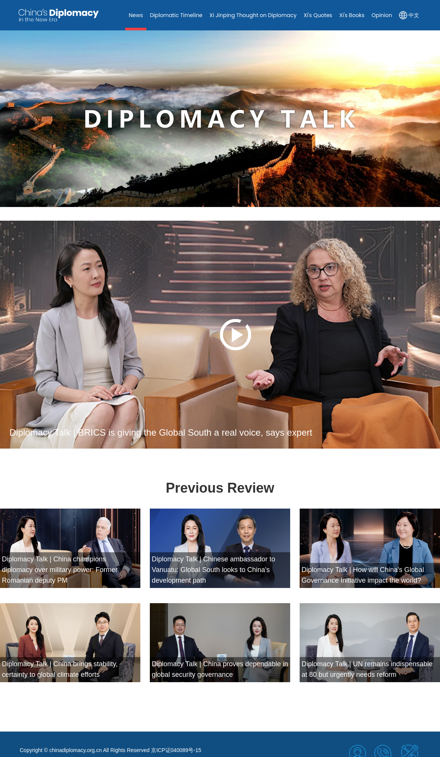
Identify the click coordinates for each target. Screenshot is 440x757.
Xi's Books (351, 15)
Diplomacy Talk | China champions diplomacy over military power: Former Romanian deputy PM (60, 569)
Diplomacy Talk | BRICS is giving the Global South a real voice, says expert (160, 432)
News (136, 15)
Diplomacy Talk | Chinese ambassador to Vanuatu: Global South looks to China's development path (213, 569)
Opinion (381, 15)
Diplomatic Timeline (176, 15)
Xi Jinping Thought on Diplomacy (253, 15)
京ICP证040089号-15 (176, 750)
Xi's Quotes (317, 15)
